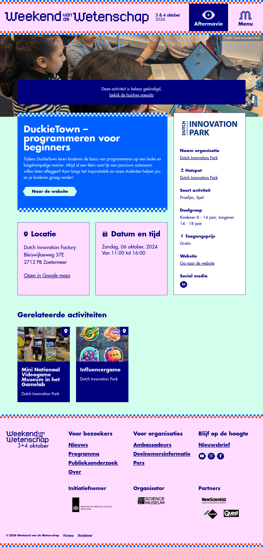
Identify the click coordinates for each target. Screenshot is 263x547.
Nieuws (78, 445)
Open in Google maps (47, 275)
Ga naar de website (197, 263)
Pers (138, 463)
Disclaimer (85, 535)
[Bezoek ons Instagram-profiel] (211, 456)
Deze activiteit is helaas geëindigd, (131, 92)
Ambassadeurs (152, 445)
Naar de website (50, 191)
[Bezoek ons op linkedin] (183, 284)
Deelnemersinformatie (161, 454)
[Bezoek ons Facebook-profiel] (220, 456)
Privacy (68, 535)
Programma (83, 454)
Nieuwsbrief (214, 445)
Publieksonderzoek (93, 463)
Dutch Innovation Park (199, 158)
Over (74, 472)
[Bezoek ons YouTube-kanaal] (202, 456)
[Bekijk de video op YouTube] (208, 17)
